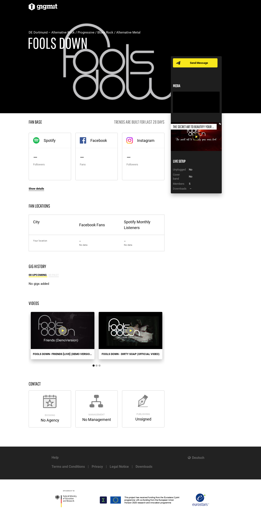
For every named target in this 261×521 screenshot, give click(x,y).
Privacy (97, 467)
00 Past (53, 275)
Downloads (144, 467)
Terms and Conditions (68, 467)
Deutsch (198, 458)
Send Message (199, 62)
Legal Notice (119, 467)
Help (55, 457)
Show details (36, 188)
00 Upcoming (38, 275)
